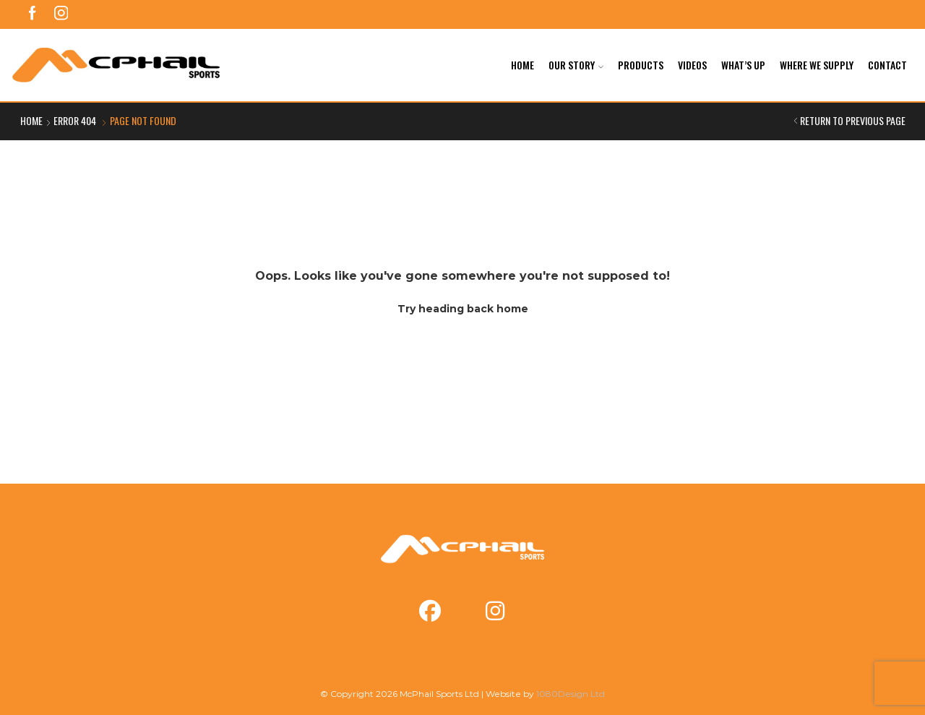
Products (640, 64)
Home (522, 64)
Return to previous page (852, 120)
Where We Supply (816, 64)
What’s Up (743, 64)
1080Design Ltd (570, 693)
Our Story (575, 64)
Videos (692, 64)
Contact (887, 64)
